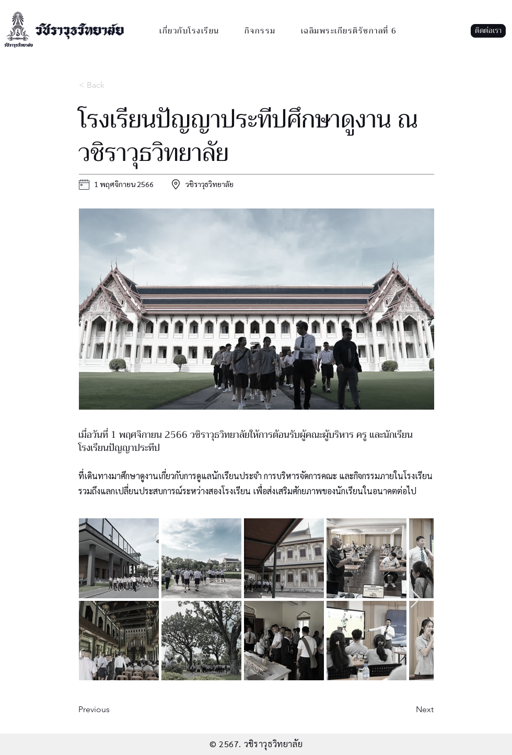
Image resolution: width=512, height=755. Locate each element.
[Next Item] (416, 599)
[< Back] (113, 85)
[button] (488, 31)
